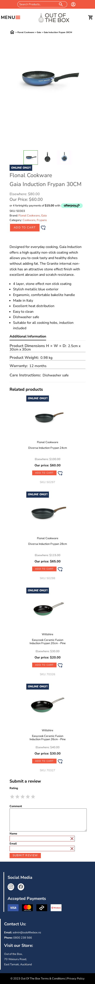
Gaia (39, 32)
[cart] (90, 17)
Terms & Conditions (53, 979)
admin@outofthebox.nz (27, 932)
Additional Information (28, 337)
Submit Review (25, 855)
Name (13, 833)
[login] (73, 4)
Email (13, 843)
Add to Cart (25, 227)
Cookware (29, 220)
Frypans (42, 220)
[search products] (61, 4)
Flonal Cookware (25, 32)
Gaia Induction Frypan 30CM (58, 32)
